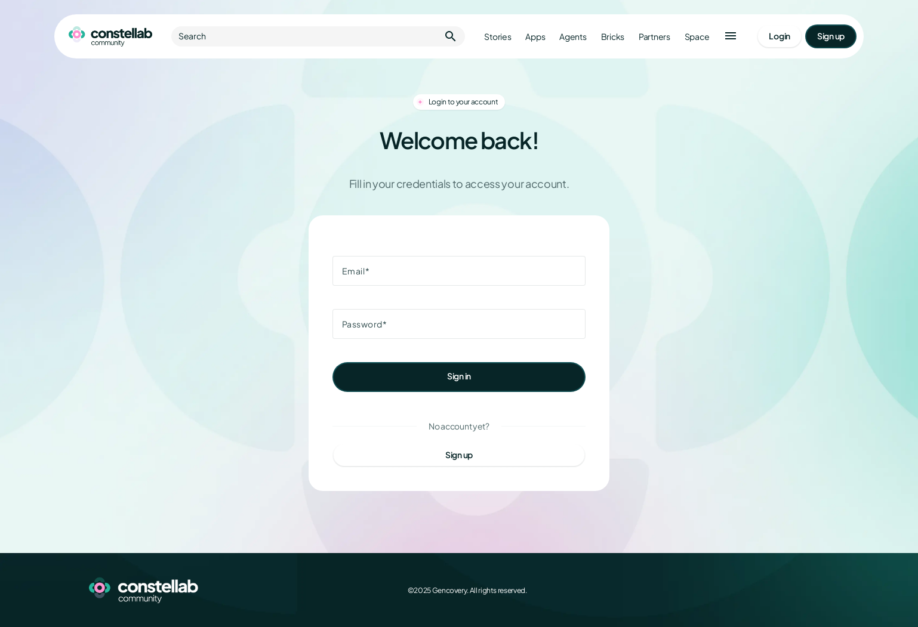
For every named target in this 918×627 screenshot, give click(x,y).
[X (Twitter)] (769, 590)
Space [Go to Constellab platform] (697, 36)
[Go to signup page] (831, 36)
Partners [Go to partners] (654, 36)
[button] (730, 36)
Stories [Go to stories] (497, 36)
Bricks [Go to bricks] (612, 36)
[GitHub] (822, 590)
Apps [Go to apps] (535, 36)
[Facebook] (743, 590)
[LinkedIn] (795, 590)
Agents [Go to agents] (572, 36)
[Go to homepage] (110, 36)
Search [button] (318, 36)
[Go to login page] (779, 36)
